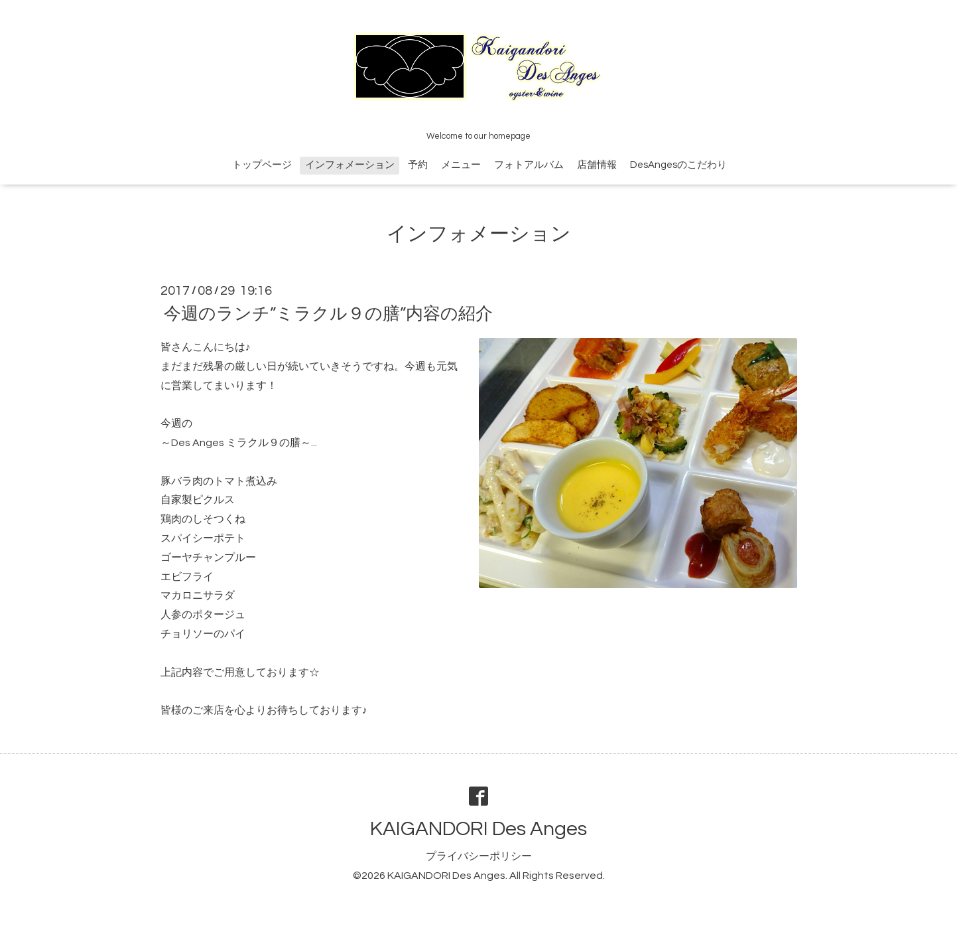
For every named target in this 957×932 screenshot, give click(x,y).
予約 (418, 165)
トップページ (262, 165)
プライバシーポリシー (479, 856)
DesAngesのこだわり (678, 165)
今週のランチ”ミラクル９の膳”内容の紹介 (328, 314)
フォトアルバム (529, 165)
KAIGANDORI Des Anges (478, 828)
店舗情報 (597, 165)
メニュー (461, 165)
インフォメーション (350, 165)
